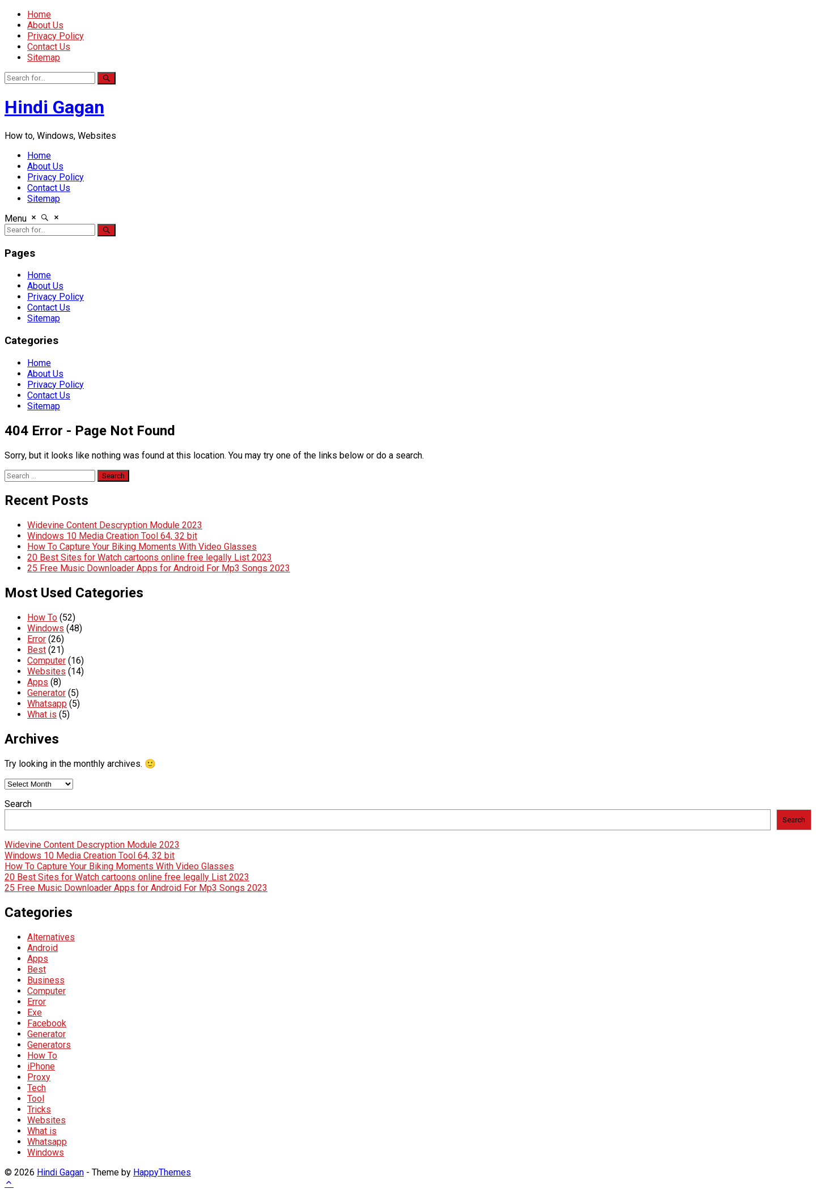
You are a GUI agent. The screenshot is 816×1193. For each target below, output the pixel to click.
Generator (46, 692)
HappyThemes (162, 1172)
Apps (37, 682)
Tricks (39, 1109)
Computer (46, 660)
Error (36, 639)
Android (42, 947)
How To (42, 617)
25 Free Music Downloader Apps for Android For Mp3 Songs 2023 (158, 568)
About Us (45, 25)
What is (42, 714)
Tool (35, 1098)
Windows (45, 628)
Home (39, 14)
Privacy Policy (55, 36)
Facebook (46, 1023)
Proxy (38, 1077)
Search (18, 804)
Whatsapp (47, 703)
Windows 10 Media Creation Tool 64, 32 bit (112, 535)
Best (36, 649)
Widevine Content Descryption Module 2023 (114, 525)
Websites (46, 671)
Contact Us (48, 46)
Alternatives (51, 937)
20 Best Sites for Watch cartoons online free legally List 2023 (149, 557)
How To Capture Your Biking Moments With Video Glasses (142, 546)
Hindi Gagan (54, 107)
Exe (34, 1012)
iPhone (41, 1066)
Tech (36, 1087)
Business (46, 980)
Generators (49, 1044)
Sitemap (43, 57)
